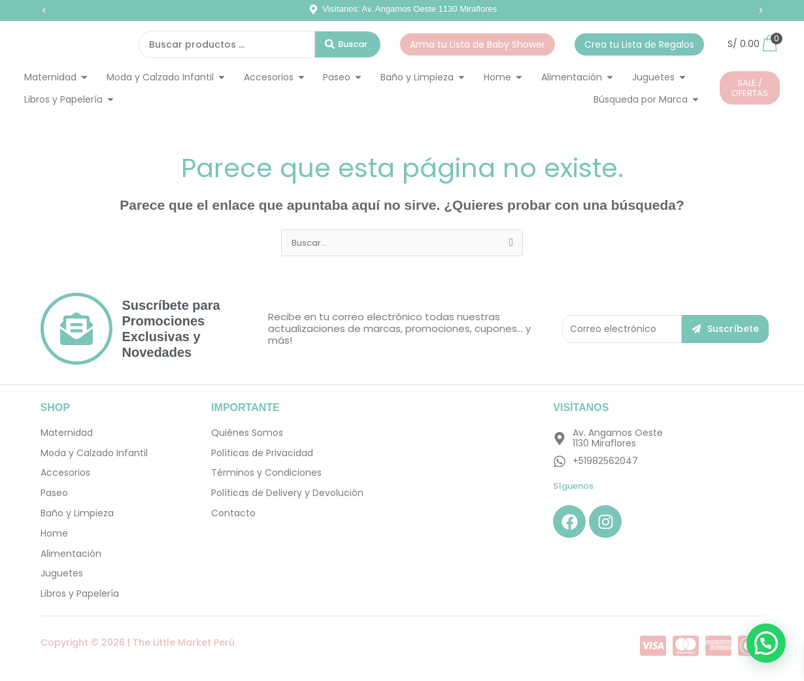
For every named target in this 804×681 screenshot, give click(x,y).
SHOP (55, 408)
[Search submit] (347, 44)
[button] (44, 10)
